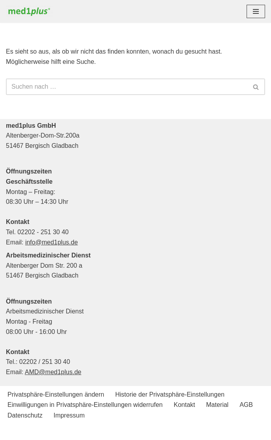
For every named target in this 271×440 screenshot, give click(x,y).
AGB (246, 404)
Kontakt (184, 404)
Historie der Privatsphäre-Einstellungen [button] (169, 394)
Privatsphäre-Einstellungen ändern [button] (55, 394)
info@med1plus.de (51, 242)
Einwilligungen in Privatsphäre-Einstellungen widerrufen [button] (85, 404)
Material (217, 404)
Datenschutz (25, 415)
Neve (95, 431)
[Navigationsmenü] (256, 11)
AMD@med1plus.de (53, 372)
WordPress (167, 431)
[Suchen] (126, 86)
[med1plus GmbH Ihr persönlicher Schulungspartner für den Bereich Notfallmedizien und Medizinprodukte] (31, 11)
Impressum (69, 415)
